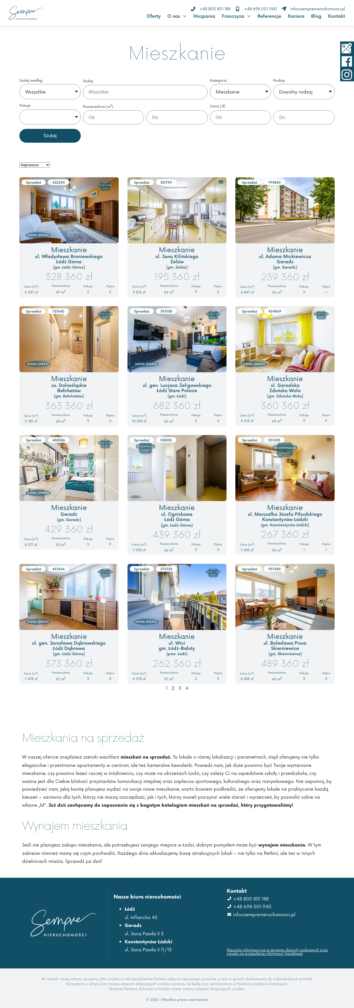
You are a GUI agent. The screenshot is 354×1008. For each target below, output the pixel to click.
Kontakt (336, 16)
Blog (316, 16)
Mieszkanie (69, 249)
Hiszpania (204, 16)
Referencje (269, 16)
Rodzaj (279, 81)
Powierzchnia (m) (98, 106)
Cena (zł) (217, 106)
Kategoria (218, 81)
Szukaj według (30, 81)
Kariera (296, 16)
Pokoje (24, 106)
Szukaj (88, 81)
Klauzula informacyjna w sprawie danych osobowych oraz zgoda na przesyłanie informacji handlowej (277, 951)
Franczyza (236, 16)
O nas (177, 16)
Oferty (154, 16)
